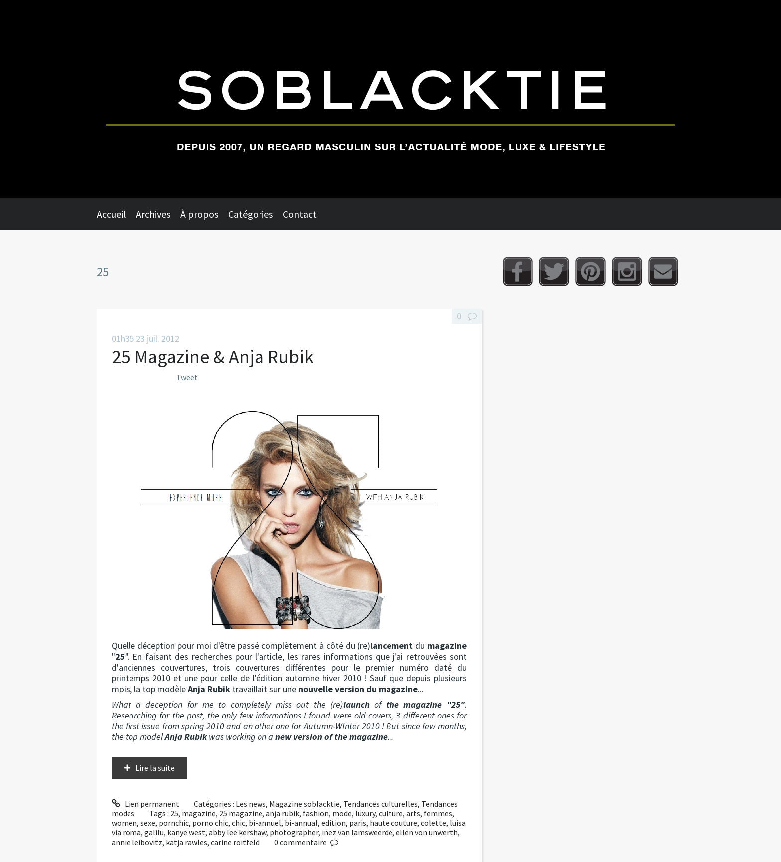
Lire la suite (155, 768)
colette (433, 823)
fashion (316, 813)
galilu (154, 832)
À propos (199, 214)
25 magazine (240, 813)
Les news (251, 804)
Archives (153, 214)
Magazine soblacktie (304, 804)
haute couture (393, 823)
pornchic (174, 823)
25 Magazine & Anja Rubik (213, 356)
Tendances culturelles (380, 804)
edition (333, 823)
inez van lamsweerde (357, 832)
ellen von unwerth (427, 832)
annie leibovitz (137, 842)
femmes (438, 813)
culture (391, 813)
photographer (294, 832)
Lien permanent (145, 804)
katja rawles (186, 842)
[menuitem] (116, 214)
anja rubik (282, 813)
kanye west (186, 832)
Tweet (187, 377)
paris (357, 823)
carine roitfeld (235, 842)
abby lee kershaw (237, 832)
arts (413, 813)
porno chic (210, 823)
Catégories (250, 214)
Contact (300, 214)
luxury (365, 813)
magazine (199, 813)
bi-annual (301, 823)
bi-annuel (265, 823)
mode (342, 813)
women (124, 823)
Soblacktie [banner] (390, 99)
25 (174, 813)
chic (238, 823)
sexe (147, 823)
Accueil (111, 214)
